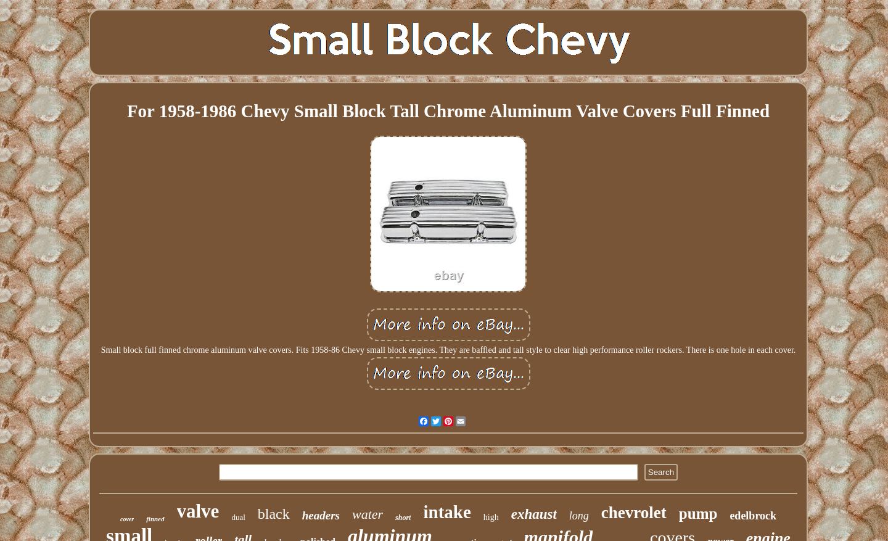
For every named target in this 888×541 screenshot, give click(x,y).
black (274, 514)
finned (155, 518)
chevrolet (634, 512)
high (491, 517)
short (403, 517)
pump (698, 513)
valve (198, 511)
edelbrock (753, 516)
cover (127, 519)
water (367, 514)
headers (321, 515)
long (579, 516)
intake (447, 512)
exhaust (534, 514)
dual (238, 517)
